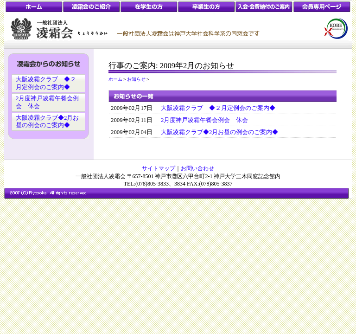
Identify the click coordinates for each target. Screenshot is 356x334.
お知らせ (136, 79)
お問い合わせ (197, 168)
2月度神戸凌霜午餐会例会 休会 (204, 120)
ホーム (115, 79)
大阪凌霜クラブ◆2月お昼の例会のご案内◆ (219, 132)
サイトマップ (158, 168)
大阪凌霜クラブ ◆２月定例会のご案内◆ (218, 108)
